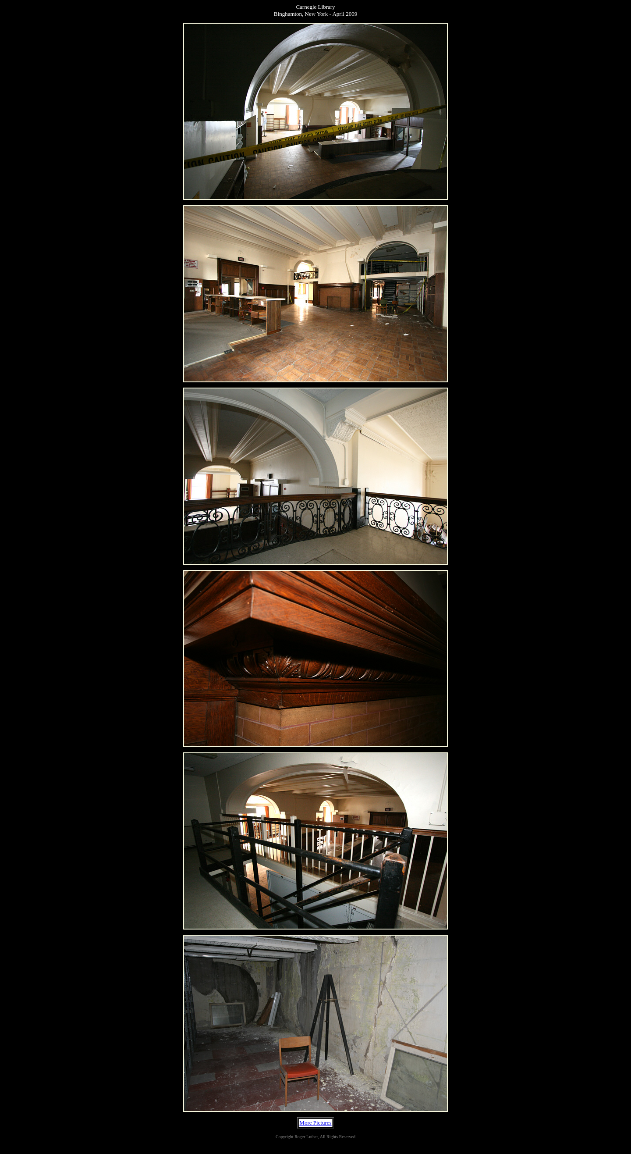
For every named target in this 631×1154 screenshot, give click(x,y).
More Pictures (315, 1122)
